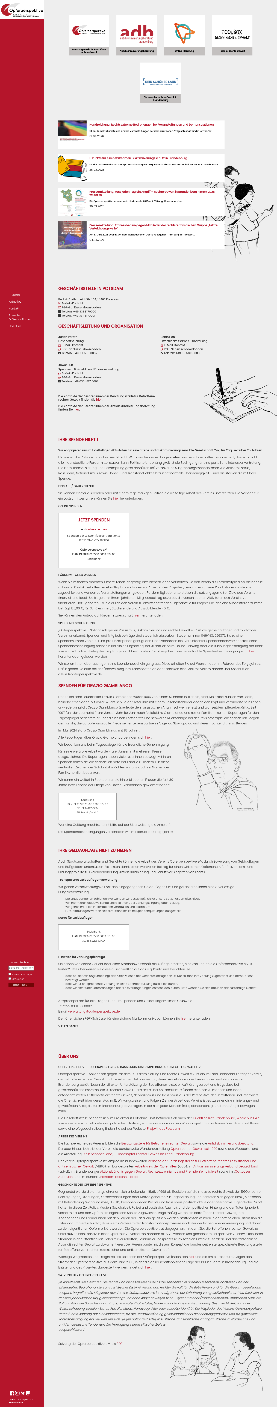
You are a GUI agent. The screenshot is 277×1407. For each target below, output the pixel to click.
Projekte (14, 294)
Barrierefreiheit (16, 1403)
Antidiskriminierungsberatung (231, 1143)
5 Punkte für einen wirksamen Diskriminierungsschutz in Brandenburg (138, 158)
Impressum (27, 1399)
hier (99, 399)
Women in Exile (248, 1118)
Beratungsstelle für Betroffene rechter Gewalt (156, 1143)
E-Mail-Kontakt (70, 303)
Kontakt (14, 308)
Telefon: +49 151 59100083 (180, 353)
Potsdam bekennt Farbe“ (119, 1177)
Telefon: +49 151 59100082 (77, 353)
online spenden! (96, 529)
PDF (119, 1344)
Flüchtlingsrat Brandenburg (214, 1118)
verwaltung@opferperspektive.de (94, 1011)
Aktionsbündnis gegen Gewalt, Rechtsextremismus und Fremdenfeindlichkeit (159, 1171)
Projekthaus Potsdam (163, 1128)
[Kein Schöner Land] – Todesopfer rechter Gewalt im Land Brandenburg (138, 1154)
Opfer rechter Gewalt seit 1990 (194, 1149)
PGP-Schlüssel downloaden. (79, 307)
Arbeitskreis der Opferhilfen (156, 1166)
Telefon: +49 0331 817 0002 (78, 381)
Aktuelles (15, 301)
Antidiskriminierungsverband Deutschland (225, 1166)
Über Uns (15, 326)
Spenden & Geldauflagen (20, 317)
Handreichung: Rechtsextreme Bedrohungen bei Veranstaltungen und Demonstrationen (151, 124)
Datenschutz (15, 1399)
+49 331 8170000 (84, 311)
